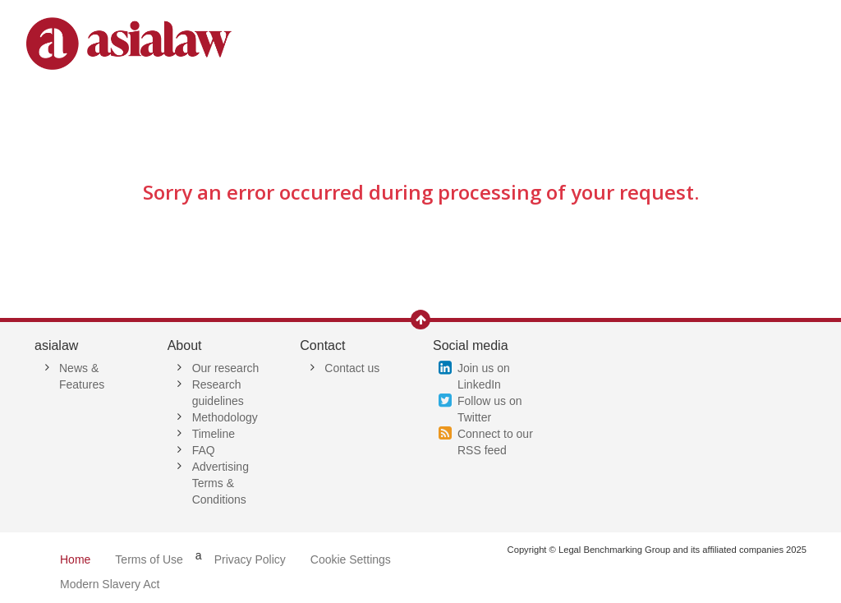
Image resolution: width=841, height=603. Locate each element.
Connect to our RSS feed (495, 442)
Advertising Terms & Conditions (220, 483)
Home (75, 559)
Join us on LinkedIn (483, 376)
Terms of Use (148, 559)
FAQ (203, 450)
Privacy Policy (250, 559)
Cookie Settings (350, 559)
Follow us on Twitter (489, 409)
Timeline (213, 433)
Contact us (351, 368)
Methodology (225, 417)
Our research (226, 368)
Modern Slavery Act (109, 584)
